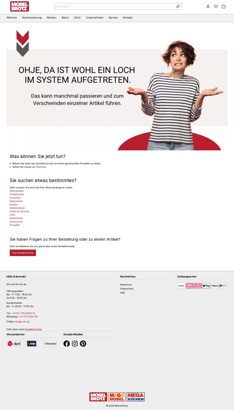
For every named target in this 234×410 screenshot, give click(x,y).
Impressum (126, 284)
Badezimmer (16, 218)
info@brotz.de (22, 321)
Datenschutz (127, 288)
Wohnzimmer (17, 190)
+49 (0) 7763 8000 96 (23, 313)
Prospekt (15, 225)
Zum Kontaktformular (23, 252)
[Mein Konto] (208, 6)
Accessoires (16, 221)
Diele (12, 214)
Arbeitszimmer (17, 208)
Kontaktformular (33, 329)
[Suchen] (178, 6)
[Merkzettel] (216, 6)
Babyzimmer (16, 201)
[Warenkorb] (224, 6)
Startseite (41, 166)
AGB (122, 292)
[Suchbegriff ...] (114, 6)
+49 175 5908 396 (28, 316)
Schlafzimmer (17, 194)
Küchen (14, 204)
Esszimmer (15, 197)
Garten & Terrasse (19, 211)
